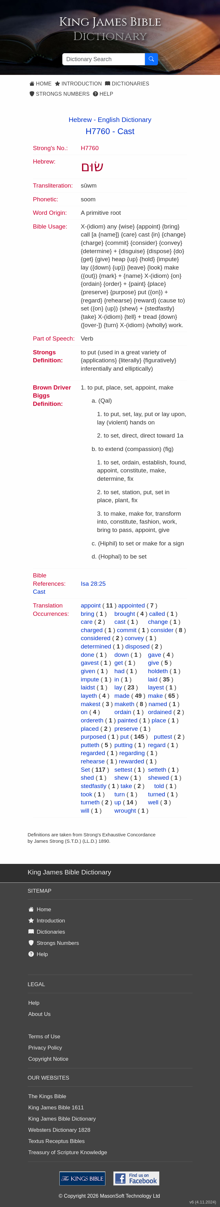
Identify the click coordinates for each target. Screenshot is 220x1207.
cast (119, 621)
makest (90, 704)
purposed (93, 736)
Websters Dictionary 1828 (59, 1130)
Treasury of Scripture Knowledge (67, 1152)
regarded (93, 753)
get (118, 662)
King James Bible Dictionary (62, 1119)
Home (40, 83)
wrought (125, 810)
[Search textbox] (103, 59)
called (157, 613)
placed (90, 728)
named (157, 704)
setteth (157, 769)
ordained (160, 712)
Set (85, 769)
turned (156, 794)
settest (123, 769)
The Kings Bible (47, 1096)
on (84, 712)
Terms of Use (44, 1037)
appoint (91, 605)
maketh (124, 704)
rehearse (93, 761)
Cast (126, 131)
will (85, 810)
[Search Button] (151, 59)
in (116, 679)
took (86, 794)
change (158, 621)
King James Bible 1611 (56, 1108)
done (87, 654)
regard (157, 745)
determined (96, 646)
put (124, 736)
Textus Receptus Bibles (56, 1141)
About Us (39, 1014)
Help (103, 94)
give (153, 662)
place (159, 720)
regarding (132, 753)
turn (119, 794)
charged (92, 630)
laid (153, 679)
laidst (88, 687)
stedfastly (93, 786)
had (119, 671)
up (117, 802)
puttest (163, 736)
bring (87, 613)
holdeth (158, 671)
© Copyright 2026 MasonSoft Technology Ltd (109, 1196)
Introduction (78, 83)
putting (123, 745)
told (159, 786)
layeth (89, 695)
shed (87, 777)
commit (126, 630)
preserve (126, 728)
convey (134, 638)
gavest (90, 662)
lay (118, 687)
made (122, 695)
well (153, 802)
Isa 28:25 (93, 583)
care (87, 621)
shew (121, 777)
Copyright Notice (48, 1059)
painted (127, 720)
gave (154, 654)
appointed (131, 605)
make (155, 695)
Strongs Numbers (59, 94)
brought (124, 613)
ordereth (92, 720)
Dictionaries (127, 83)
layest (156, 687)
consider (162, 630)
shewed (158, 777)
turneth (90, 802)
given (88, 671)
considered (95, 638)
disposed (137, 646)
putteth (90, 745)
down (121, 654)
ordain (122, 712)
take (126, 786)
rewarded (131, 761)
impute (90, 679)
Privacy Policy (45, 1048)
